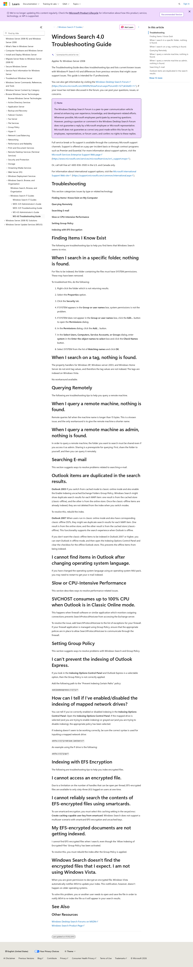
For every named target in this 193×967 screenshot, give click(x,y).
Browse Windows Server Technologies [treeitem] (24, 98)
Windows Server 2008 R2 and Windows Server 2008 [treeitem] (23, 40)
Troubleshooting (157, 32)
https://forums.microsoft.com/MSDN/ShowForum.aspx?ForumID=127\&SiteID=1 (93, 85)
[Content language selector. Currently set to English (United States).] (16, 951)
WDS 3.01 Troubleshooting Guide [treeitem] (27, 208)
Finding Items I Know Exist (161, 36)
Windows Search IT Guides (70, 27)
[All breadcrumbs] (54, 27)
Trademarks (120, 958)
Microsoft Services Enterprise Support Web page (76, 154)
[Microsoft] (5, 4)
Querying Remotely (158, 50)
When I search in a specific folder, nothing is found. (168, 41)
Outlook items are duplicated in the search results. (168, 72)
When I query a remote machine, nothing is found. (169, 55)
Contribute (52, 958)
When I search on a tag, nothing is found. (168, 46)
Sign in (186, 3)
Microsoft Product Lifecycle (83, 12)
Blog (39, 958)
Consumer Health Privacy (83, 958)
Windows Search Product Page (67, 925)
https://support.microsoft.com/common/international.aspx (102, 175)
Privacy (63, 958)
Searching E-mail (157, 67)
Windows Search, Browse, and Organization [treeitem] (23, 190)
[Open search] (179, 4)
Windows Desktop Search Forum (112, 81)
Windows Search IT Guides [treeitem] (24, 199)
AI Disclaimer (9, 958)
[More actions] (138, 27)
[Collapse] (41, 27)
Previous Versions (26, 958)
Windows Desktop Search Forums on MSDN (74, 921)
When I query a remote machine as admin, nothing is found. (168, 61)
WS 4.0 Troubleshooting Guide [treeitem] (27, 216)
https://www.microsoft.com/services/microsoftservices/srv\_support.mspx (89, 158)
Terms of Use (106, 958)
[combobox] (24, 33)
